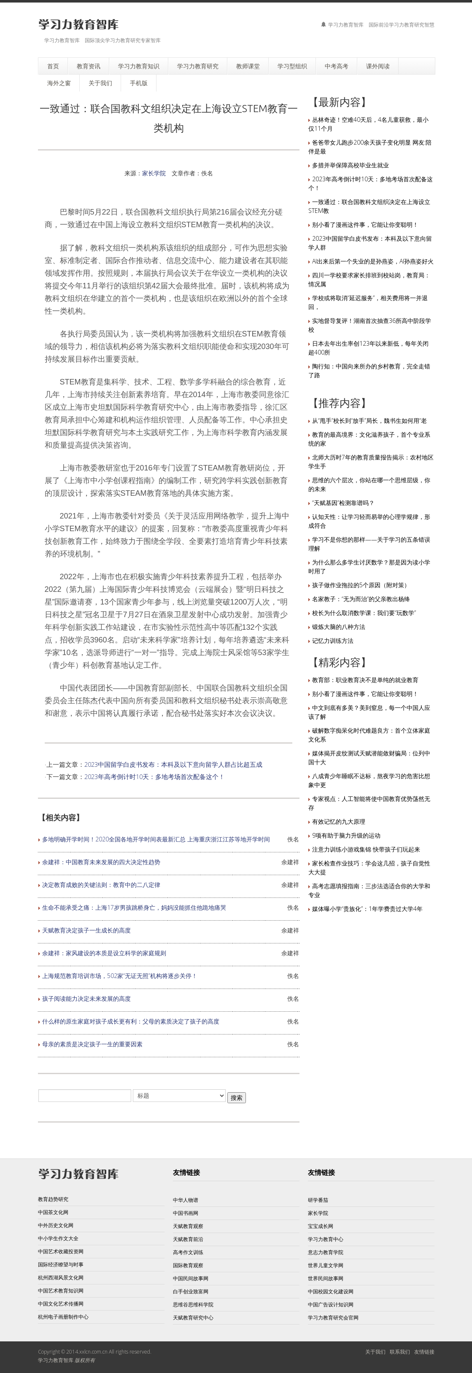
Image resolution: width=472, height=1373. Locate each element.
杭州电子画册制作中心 (63, 1316)
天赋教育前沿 (188, 1239)
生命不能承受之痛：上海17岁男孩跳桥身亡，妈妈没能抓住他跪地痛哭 (134, 907)
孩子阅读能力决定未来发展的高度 (86, 998)
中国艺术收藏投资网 (61, 1251)
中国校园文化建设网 (330, 1291)
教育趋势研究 (53, 1199)
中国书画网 (185, 1213)
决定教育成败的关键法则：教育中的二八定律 (101, 885)
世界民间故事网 (325, 1278)
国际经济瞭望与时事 (61, 1264)
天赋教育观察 (188, 1226)
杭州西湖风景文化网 (61, 1277)
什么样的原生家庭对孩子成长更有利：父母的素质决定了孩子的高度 (130, 1021)
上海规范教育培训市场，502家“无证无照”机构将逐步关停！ (119, 976)
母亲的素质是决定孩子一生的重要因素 (92, 1044)
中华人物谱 (185, 1200)
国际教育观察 (188, 1265)
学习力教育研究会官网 (333, 1317)
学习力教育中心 (325, 1239)
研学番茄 (318, 1200)
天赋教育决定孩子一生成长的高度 (86, 930)
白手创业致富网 (190, 1291)
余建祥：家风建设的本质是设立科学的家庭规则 (104, 953)
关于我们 (375, 1351)
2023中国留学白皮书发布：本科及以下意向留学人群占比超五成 (173, 764)
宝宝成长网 (320, 1226)
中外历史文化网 (55, 1225)
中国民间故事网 (190, 1278)
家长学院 (154, 173)
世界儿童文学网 (325, 1265)
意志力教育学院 (325, 1252)
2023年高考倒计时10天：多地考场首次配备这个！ (154, 776)
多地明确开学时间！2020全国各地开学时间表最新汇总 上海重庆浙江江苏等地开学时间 (156, 839)
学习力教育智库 (55, 1360)
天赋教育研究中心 (193, 1317)
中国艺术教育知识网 (61, 1290)
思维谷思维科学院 (193, 1304)
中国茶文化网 (53, 1212)
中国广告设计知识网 (330, 1304)
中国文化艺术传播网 (61, 1303)
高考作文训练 (188, 1252)
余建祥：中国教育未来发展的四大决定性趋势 (101, 862)
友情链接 (424, 1351)
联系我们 (400, 1351)
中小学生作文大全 (58, 1238)
